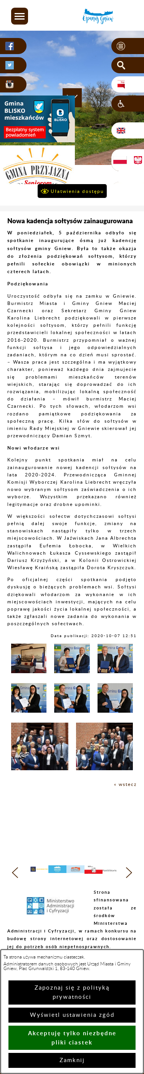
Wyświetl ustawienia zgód (72, 1015)
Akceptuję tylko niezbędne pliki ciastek (72, 1037)
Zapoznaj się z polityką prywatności (72, 992)
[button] (19, 16)
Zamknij (72, 1060)
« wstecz (125, 784)
